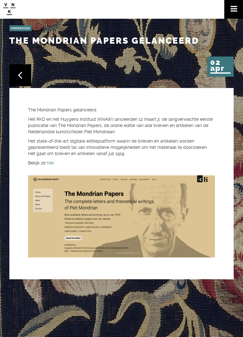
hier (50, 162)
